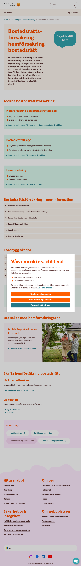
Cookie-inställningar (40, 305)
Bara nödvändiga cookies (40, 299)
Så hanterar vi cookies (47, 288)
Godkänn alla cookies (40, 294)
